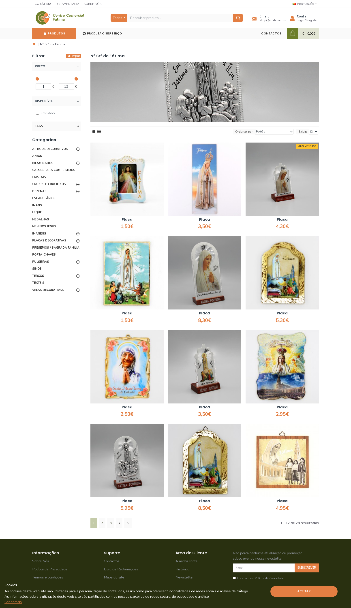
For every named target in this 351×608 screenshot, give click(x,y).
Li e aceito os (258, 578)
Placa (127, 219)
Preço (40, 66)
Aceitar (304, 591)
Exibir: (303, 132)
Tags (39, 126)
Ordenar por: (244, 132)
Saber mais (13, 601)
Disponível (44, 101)
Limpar (75, 56)
